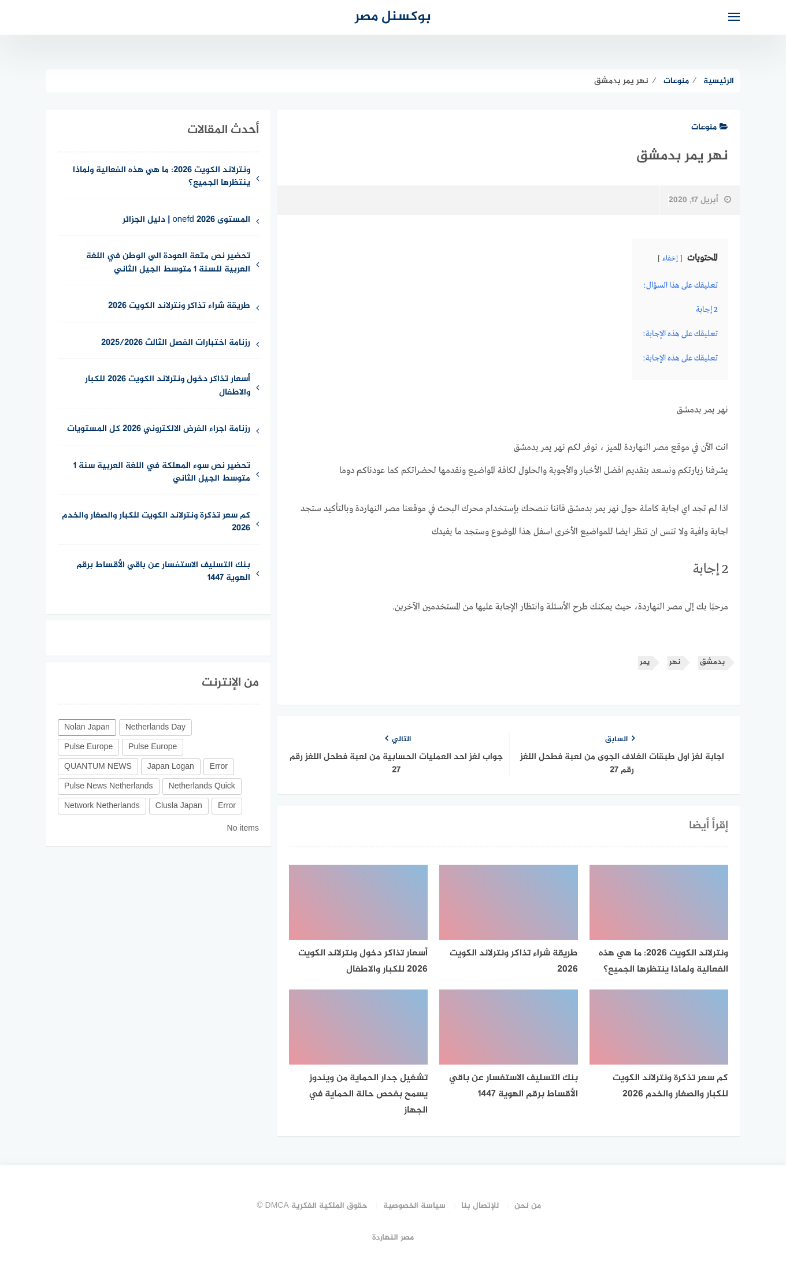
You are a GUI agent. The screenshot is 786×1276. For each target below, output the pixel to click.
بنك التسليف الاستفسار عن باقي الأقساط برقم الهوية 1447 (163, 572)
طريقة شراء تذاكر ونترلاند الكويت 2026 (179, 306)
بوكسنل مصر (393, 17)
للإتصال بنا (480, 1205)
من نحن (527, 1205)
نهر (674, 662)
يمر (645, 662)
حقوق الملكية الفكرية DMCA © (312, 1205)
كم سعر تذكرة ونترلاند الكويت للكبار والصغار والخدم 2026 (156, 522)
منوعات (709, 127)
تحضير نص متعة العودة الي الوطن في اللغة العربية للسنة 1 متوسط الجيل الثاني (168, 263)
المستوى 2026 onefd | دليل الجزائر (186, 220)
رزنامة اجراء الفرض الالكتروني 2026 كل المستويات (158, 429)
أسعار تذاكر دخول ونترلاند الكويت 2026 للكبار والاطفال (167, 386)
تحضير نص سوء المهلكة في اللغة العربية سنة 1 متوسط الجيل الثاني (161, 473)
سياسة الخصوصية (414, 1205)
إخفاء (670, 258)
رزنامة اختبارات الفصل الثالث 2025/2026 (175, 343)
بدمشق (712, 662)
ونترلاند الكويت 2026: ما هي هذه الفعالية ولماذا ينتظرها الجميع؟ (161, 177)
